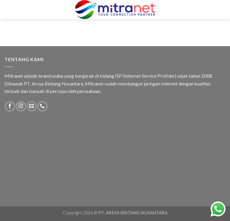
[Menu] (10, 9)
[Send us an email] (32, 106)
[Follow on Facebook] (10, 106)
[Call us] (42, 106)
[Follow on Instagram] (21, 106)
